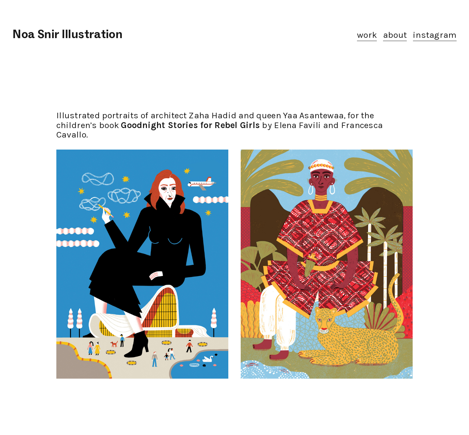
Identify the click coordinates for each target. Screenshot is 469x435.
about (395, 35)
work (367, 35)
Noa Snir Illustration (67, 34)
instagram (434, 35)
